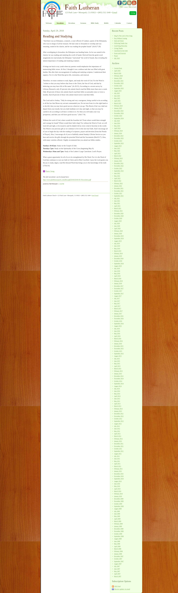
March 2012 (117, 436)
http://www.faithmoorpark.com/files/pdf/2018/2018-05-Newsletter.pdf (67, 180)
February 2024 (118, 131)
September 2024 (119, 118)
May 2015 (117, 363)
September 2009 (119, 506)
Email (114, 12)
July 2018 (117, 268)
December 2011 (118, 444)
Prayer (116, 56)
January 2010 (118, 496)
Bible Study (95, 23)
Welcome (49, 23)
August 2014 (118, 386)
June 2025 (117, 96)
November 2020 (119, 216)
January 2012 (118, 441)
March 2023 (117, 156)
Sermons (83, 23)
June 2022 (117, 173)
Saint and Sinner (119, 41)
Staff (121, 7)
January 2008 (118, 554)
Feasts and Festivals (120, 53)
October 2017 (118, 291)
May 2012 (117, 431)
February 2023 (118, 158)
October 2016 (118, 321)
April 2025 (117, 101)
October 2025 (118, 86)
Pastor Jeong (50, 171)
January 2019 (118, 256)
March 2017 (117, 308)
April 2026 (117, 71)
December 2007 (118, 556)
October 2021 (118, 193)
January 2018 (118, 283)
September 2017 (119, 293)
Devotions (71, 23)
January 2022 (118, 186)
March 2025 (117, 103)
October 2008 (118, 534)
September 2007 (119, 561)
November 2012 (119, 416)
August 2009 (118, 509)
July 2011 (117, 456)
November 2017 (119, 288)
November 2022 (119, 166)
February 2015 (118, 371)
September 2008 (119, 536)
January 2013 (118, 411)
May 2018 (117, 273)
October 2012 (118, 419)
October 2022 (118, 168)
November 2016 (119, 318)
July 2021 (117, 198)
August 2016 (118, 326)
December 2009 (118, 499)
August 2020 (118, 221)
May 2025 (117, 98)
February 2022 (118, 183)
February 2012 (118, 439)
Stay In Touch (132, 7)
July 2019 (117, 243)
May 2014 (117, 394)
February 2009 (118, 524)
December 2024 (118, 111)
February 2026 (118, 76)
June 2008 (117, 541)
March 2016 (117, 338)
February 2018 (118, 281)
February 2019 (118, 253)
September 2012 (119, 421)
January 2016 (118, 343)
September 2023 (119, 143)
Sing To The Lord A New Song (123, 36)
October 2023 (118, 141)
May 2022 (117, 176)
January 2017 (118, 313)
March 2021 (117, 208)
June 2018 (117, 271)
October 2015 (118, 351)
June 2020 (117, 226)
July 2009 (117, 511)
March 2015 (117, 368)
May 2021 (117, 203)
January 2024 (118, 133)
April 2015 (117, 366)
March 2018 (117, 278)
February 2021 (118, 211)
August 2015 (118, 356)
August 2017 (118, 296)
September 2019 (119, 238)
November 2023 (119, 138)
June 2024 (117, 123)
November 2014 (119, 378)
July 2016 (117, 328)
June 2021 (117, 201)
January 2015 (118, 374)
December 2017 (118, 286)
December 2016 (118, 316)
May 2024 (117, 126)
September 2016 (119, 323)
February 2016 (118, 341)
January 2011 (118, 471)
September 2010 (119, 479)
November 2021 (119, 191)
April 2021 (117, 206)
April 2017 (117, 306)
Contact (126, 7)
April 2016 (117, 336)
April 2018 (117, 276)
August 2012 (118, 424)
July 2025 (117, 58)
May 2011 (117, 461)
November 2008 (119, 531)
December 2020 (118, 213)
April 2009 (117, 519)
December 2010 (118, 474)
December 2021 (118, 188)
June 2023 (117, 148)
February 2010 (118, 494)
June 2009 (117, 514)
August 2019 (118, 241)
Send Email (95, 195)
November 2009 (119, 501)
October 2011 (118, 449)
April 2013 (117, 404)
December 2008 (118, 529)
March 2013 (117, 406)
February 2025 (118, 106)
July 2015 (117, 358)
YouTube (134, 3)
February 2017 (118, 311)
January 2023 (118, 161)
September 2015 (119, 353)
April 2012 (117, 434)
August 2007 (118, 564)
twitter (124, 3)
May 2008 (117, 544)
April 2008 (117, 546)
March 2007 (117, 576)
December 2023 (118, 136)
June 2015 (117, 361)
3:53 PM (61, 184)
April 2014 (117, 396)
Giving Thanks (118, 48)
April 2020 (117, 228)
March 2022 (117, 181)
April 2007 (117, 574)
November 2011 (119, 446)
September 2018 (119, 263)
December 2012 (118, 413)
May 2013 (117, 401)
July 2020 (117, 223)
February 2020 (118, 231)
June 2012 (117, 428)
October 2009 (118, 504)
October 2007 (118, 559)
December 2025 (118, 81)
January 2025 (118, 108)
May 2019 (117, 248)
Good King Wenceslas (120, 46)
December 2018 (118, 258)
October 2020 (118, 218)
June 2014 (117, 391)
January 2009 (118, 526)
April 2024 (117, 128)
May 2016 (117, 333)
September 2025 (119, 88)
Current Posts (118, 68)
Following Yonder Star (120, 43)
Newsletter (60, 23)
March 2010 (117, 491)
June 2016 (117, 331)
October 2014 (118, 381)
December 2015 (118, 346)
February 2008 (118, 551)
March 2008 (117, 549)
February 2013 (118, 409)
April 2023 (117, 153)
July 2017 (117, 298)
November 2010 (119, 476)
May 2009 (117, 516)
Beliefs (106, 23)
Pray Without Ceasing (120, 38)
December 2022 (118, 163)
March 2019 (117, 251)
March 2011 (117, 466)
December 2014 (118, 376)
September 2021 (119, 196)
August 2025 (118, 91)
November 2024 (119, 113)
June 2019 (117, 246)
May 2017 (117, 303)
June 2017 (117, 301)
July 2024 (117, 121)
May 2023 (117, 151)
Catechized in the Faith (121, 51)
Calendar (118, 23)
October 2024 (118, 116)
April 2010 (117, 489)
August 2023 (118, 146)
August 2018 (118, 266)
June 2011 (117, 459)
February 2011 (118, 469)
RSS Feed (118, 586)
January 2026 (118, 78)
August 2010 (118, 481)
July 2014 (117, 389)
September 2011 (119, 451)
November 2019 (119, 236)
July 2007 (117, 566)
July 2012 (117, 426)
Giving (133, 13)
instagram (129, 3)
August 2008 (118, 539)
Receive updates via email (122, 589)
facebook (119, 3)
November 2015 (119, 348)
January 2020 (118, 233)
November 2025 (119, 83)
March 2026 (117, 73)
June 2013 (117, 398)
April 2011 (117, 464)
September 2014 (119, 383)
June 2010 (117, 484)
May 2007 (117, 571)
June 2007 (117, 569)
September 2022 (119, 171)
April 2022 (117, 178)
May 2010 (117, 486)
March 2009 (117, 521)
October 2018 (118, 261)
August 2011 (118, 454)
